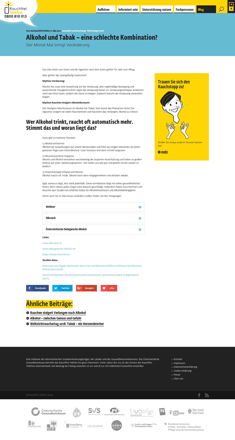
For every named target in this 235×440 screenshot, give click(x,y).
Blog (201, 9)
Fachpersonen (185, 9)
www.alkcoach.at (52, 243)
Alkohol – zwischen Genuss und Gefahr (55, 318)
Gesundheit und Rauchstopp (74, 31)
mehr (164, 152)
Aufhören (104, 9)
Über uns (178, 379)
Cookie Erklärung (182, 371)
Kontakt (178, 359)
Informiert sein (128, 9)
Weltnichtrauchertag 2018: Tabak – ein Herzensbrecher (67, 324)
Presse (177, 375)
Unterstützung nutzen (156, 9)
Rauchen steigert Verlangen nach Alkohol (58, 313)
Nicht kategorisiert (95, 31)
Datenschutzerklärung (185, 367)
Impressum (179, 363)
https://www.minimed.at (56, 254)
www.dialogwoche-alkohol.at (58, 249)
